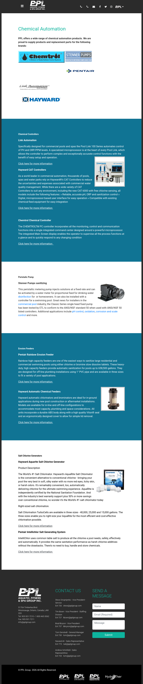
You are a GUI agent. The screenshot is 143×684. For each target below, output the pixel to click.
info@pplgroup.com (26, 622)
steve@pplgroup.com (72, 606)
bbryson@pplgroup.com (73, 626)
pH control (78, 311)
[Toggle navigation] (22, 6)
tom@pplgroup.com (71, 635)
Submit (108, 634)
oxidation (90, 311)
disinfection (25, 296)
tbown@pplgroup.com (72, 617)
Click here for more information (35, 525)
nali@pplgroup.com (71, 644)
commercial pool (27, 304)
